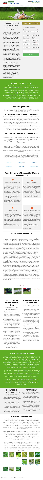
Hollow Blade (31, 457)
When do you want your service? (35, 38)
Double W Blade (24, 457)
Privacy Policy (14, 477)
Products (16, 6)
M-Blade (37, 457)
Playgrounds (8, 166)
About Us (27, 6)
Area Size (33, 33)
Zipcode (36, 29)
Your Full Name (25, 42)
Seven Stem (31, 464)
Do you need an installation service (26, 38)
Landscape (8, 162)
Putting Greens (21, 162)
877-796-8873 (36, 1)
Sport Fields (21, 166)
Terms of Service (19, 477)
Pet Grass (34, 162)
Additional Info (25, 49)
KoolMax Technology (17, 294)
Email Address (34, 42)
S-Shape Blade (25, 464)
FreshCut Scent (27, 294)
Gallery (22, 6)
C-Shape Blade (5, 457)
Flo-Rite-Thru (8, 294)
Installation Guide (34, 166)
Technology (10, 6)
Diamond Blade (12, 457)
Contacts (32, 6)
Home (4, 6)
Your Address (25, 29)
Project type (25, 33)
